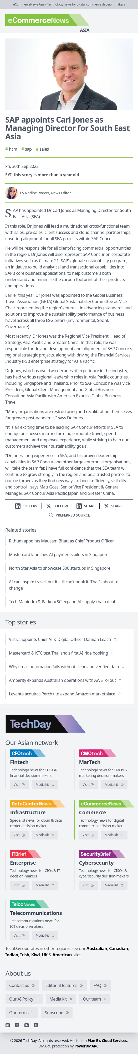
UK (45, 955)
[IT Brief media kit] (45, 885)
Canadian (118, 948)
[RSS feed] (36, 1025)
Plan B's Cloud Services (107, 1040)
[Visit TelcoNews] (19, 935)
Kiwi (35, 955)
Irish (24, 955)
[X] (17, 1025)
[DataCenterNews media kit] (45, 835)
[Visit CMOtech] (88, 784)
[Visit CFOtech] (19, 784)
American (62, 955)
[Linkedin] (8, 1025)
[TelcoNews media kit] (45, 935)
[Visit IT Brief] (19, 885)
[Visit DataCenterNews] (19, 835)
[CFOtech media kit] (45, 784)
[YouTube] (26, 1025)
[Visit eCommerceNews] (88, 835)
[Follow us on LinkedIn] (26, 506)
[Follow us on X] (57, 506)
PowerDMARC (86, 1046)
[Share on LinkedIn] (85, 506)
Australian (96, 948)
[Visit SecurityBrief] (88, 885)
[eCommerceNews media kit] (114, 835)
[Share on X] (113, 506)
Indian (11, 955)
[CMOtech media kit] (114, 784)
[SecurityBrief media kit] (114, 885)
